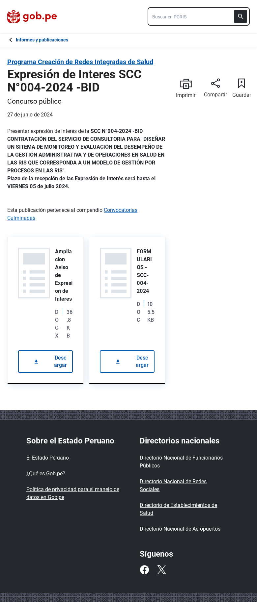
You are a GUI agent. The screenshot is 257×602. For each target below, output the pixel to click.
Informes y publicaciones (42, 39)
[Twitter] (161, 569)
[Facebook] (144, 569)
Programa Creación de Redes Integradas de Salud (80, 62)
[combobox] (199, 16)
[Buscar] (240, 16)
